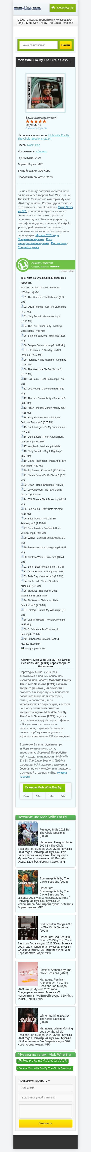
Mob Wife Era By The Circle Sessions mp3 (42, 1061)
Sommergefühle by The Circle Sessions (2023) (54, 880)
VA (53, 858)
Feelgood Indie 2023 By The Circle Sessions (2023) (54, 833)
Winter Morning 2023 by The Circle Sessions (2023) (55, 1019)
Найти (65, 45)
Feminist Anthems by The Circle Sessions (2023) (55, 971)
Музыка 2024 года (47, 235)
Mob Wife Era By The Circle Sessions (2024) (43, 137)
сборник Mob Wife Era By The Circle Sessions (44, 1068)
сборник (41, 151)
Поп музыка (59, 243)
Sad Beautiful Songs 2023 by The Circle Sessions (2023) (56, 927)
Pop (37, 145)
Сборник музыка (28, 247)
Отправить (45, 1123)
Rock (30, 145)
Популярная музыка (31, 239)
